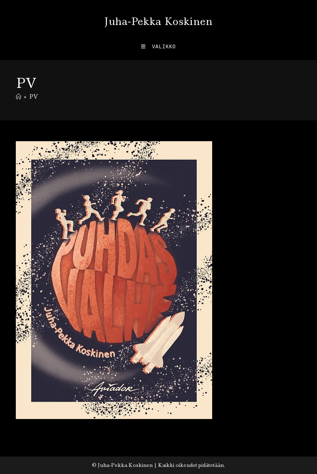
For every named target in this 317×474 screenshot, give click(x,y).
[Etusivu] (18, 96)
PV (33, 96)
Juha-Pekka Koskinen (158, 21)
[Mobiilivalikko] (158, 47)
